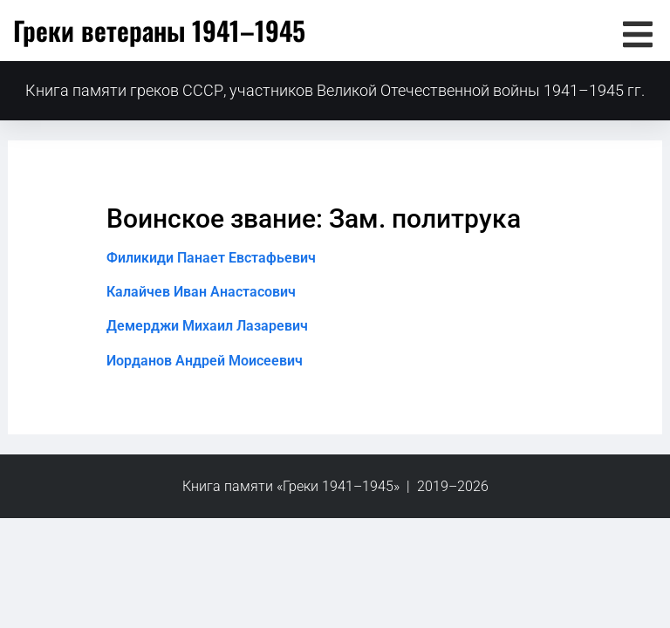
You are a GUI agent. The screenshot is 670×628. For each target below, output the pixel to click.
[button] (637, 34)
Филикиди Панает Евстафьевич (211, 257)
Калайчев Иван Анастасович (201, 291)
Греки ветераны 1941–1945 (159, 30)
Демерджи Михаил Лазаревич (207, 325)
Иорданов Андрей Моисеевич (204, 360)
